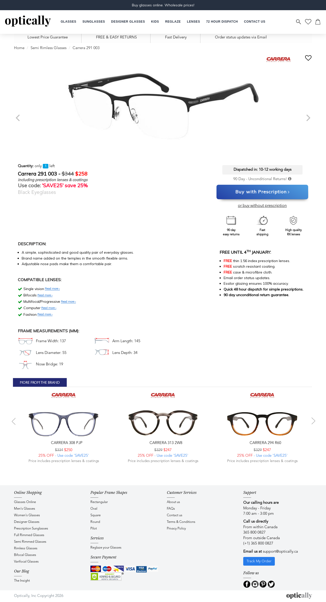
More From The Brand (40, 382)
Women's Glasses (27, 515)
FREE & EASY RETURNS (116, 37)
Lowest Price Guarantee (48, 37)
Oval (93, 508)
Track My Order (259, 561)
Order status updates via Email (241, 37)
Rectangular (99, 502)
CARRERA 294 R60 (265, 443)
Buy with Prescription (262, 192)
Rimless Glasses (25, 548)
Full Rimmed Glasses (29, 535)
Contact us (174, 515)
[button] (155, 22)
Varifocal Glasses (26, 561)
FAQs (171, 508)
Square (95, 515)
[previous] (18, 117)
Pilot (93, 528)
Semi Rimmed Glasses (30, 541)
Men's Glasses (24, 508)
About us (173, 502)
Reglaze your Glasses (105, 547)
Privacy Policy (176, 528)
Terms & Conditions (181, 522)
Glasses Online (25, 502)
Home (19, 48)
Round (95, 522)
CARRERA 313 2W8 (165, 443)
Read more (52, 288)
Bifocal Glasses (25, 555)
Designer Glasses (26, 522)
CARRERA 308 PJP (66, 443)
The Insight (22, 580)
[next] (307, 117)
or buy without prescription (262, 206)
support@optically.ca (280, 552)
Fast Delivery (176, 37)
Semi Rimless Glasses (48, 48)
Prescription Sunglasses (31, 528)
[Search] (299, 22)
